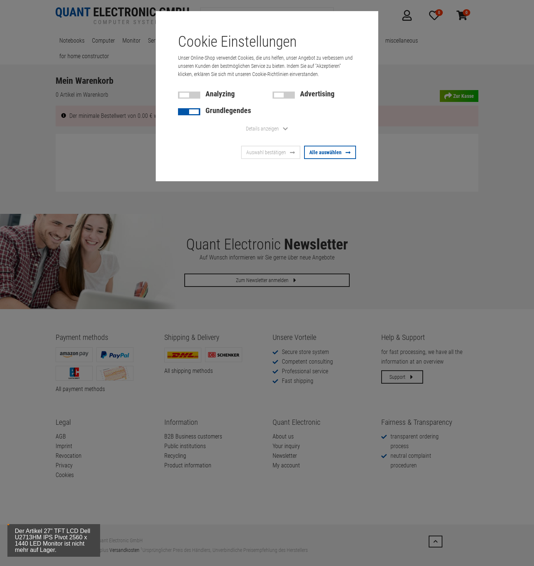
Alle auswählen (330, 152)
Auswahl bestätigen (270, 152)
